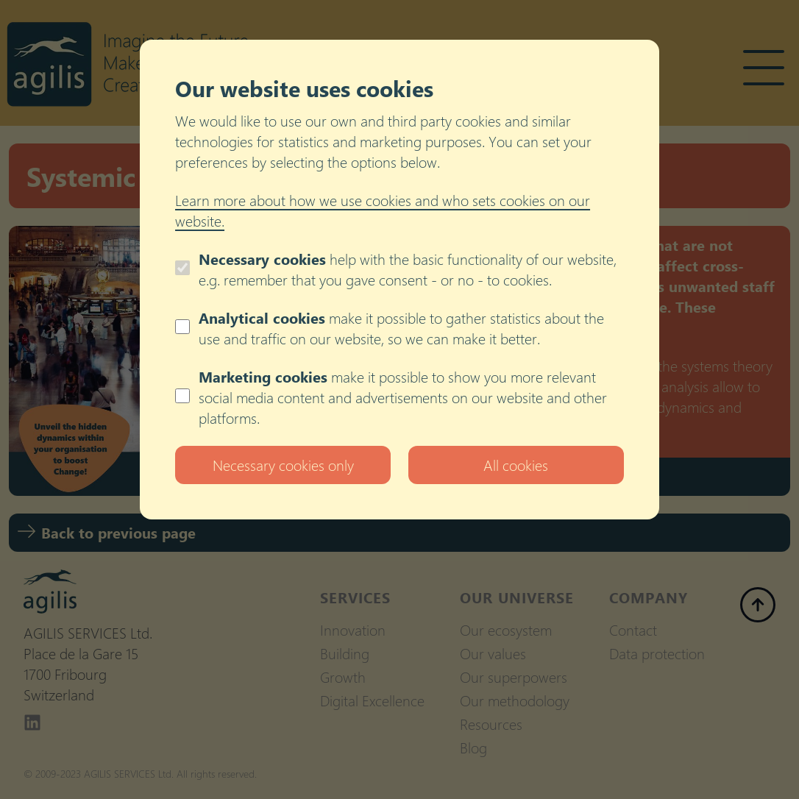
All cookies (515, 465)
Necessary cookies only (283, 465)
